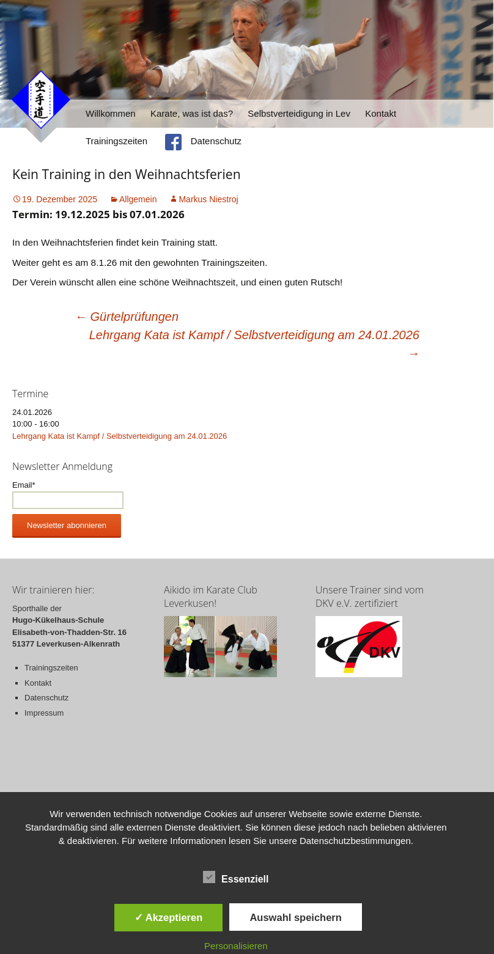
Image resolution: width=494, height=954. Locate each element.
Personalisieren (235, 946)
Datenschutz (216, 141)
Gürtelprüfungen (127, 316)
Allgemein (138, 199)
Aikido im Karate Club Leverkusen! (210, 596)
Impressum (44, 712)
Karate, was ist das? (191, 113)
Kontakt (380, 113)
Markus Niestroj (208, 199)
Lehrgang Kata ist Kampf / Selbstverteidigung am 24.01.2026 (254, 344)
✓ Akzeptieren (169, 917)
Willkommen (111, 113)
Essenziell (235, 877)
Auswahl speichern (295, 917)
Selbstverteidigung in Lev (299, 113)
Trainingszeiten (116, 141)
